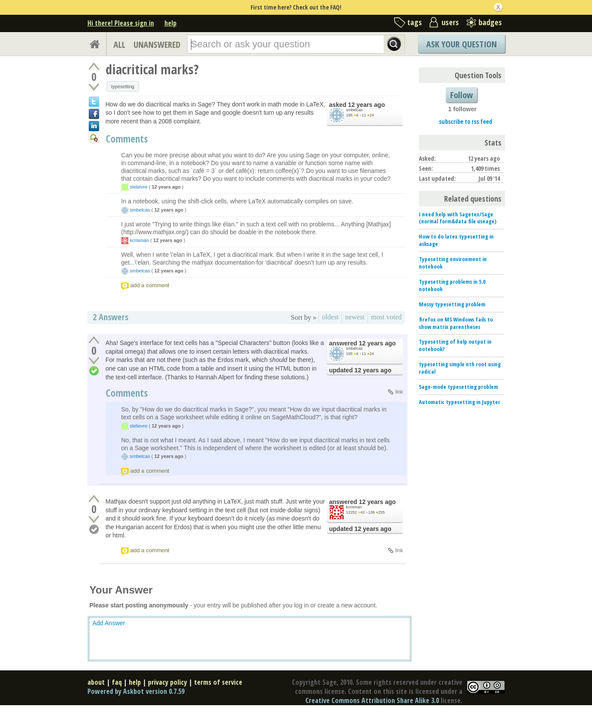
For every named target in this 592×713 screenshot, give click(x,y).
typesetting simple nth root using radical (460, 367)
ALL (119, 44)
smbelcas (354, 110)
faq (117, 682)
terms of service (218, 682)
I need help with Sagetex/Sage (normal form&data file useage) (457, 218)
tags (414, 22)
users (450, 22)
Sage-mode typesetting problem (458, 387)
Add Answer (109, 623)
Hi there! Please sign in (120, 23)
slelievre (138, 186)
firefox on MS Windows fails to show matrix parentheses (456, 323)
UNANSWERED (157, 44)
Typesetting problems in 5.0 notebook (452, 285)
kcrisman (139, 240)
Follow (461, 95)
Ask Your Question (461, 44)
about (96, 682)
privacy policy (167, 682)
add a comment (150, 285)
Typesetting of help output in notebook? (455, 345)
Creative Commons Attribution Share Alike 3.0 (372, 700)
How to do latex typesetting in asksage (456, 240)
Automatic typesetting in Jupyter (459, 402)
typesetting (122, 86)
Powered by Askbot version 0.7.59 (135, 691)
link (399, 392)
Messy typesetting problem (452, 304)
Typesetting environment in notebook (453, 262)
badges (490, 22)
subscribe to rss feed (465, 121)
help (170, 23)
